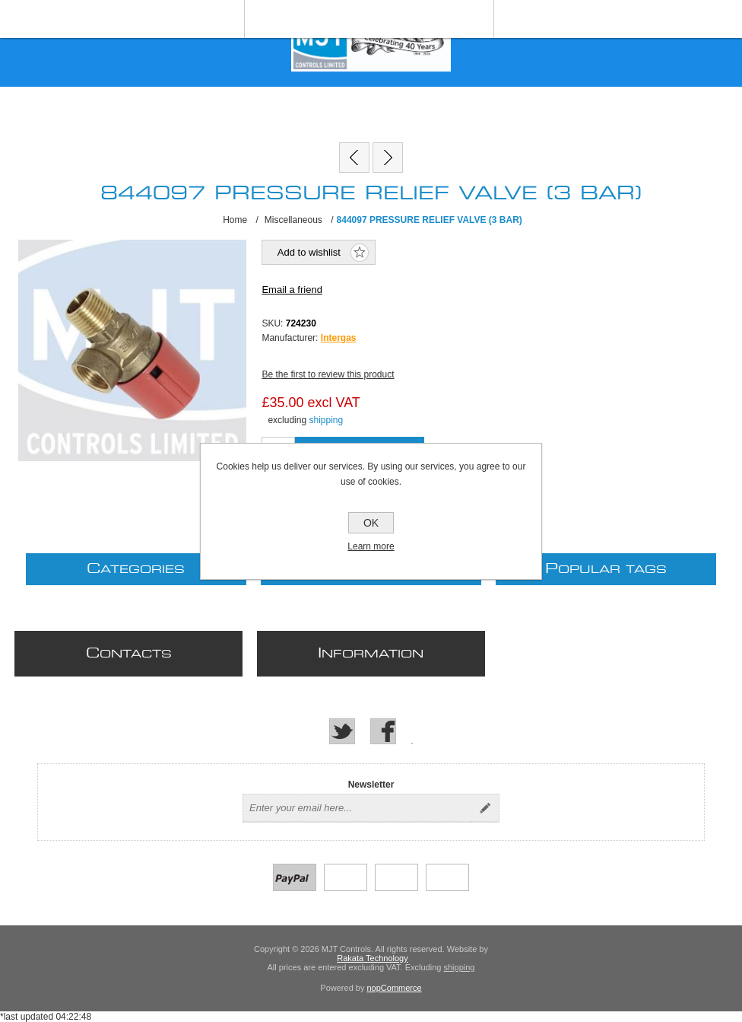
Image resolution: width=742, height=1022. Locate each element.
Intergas (339, 338)
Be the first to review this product (328, 374)
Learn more (370, 546)
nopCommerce (394, 987)
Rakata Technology (372, 958)
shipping (326, 420)
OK (371, 523)
